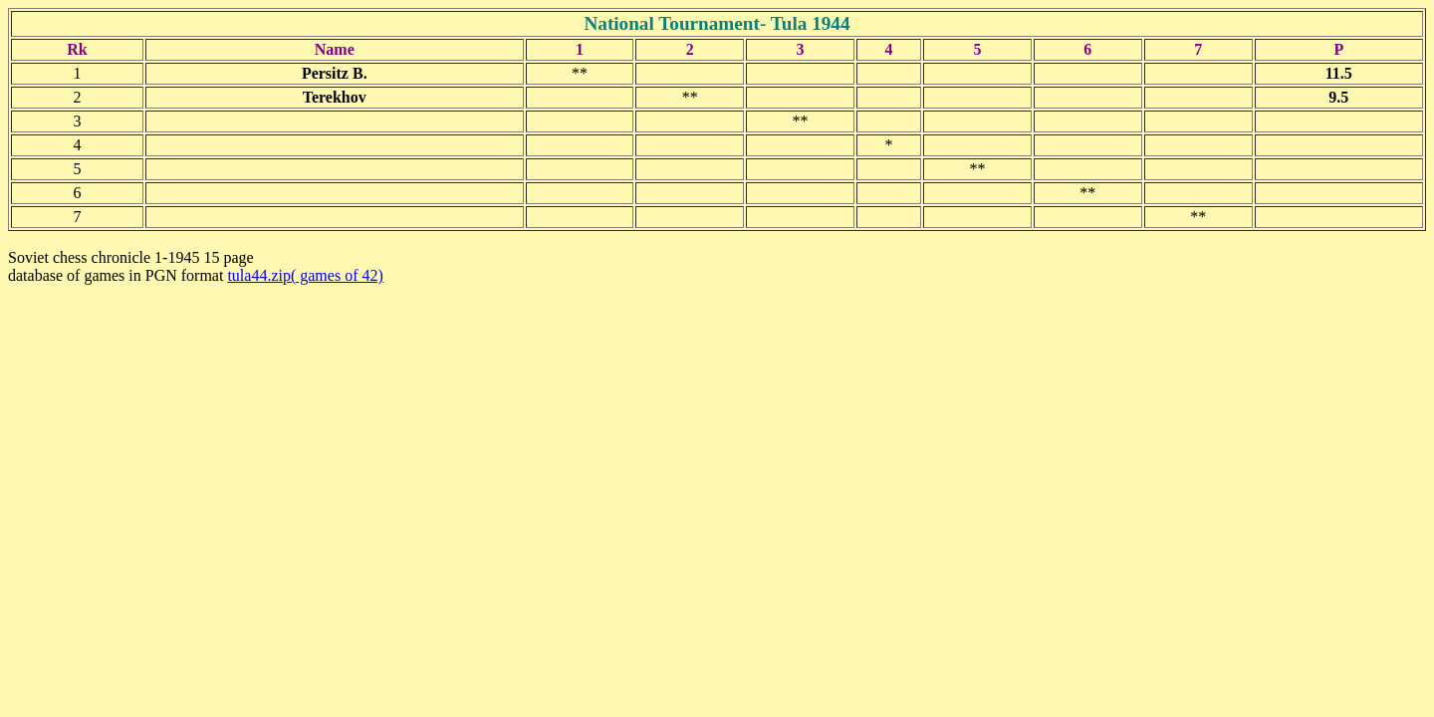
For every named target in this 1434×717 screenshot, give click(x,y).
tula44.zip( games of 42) (304, 275)
